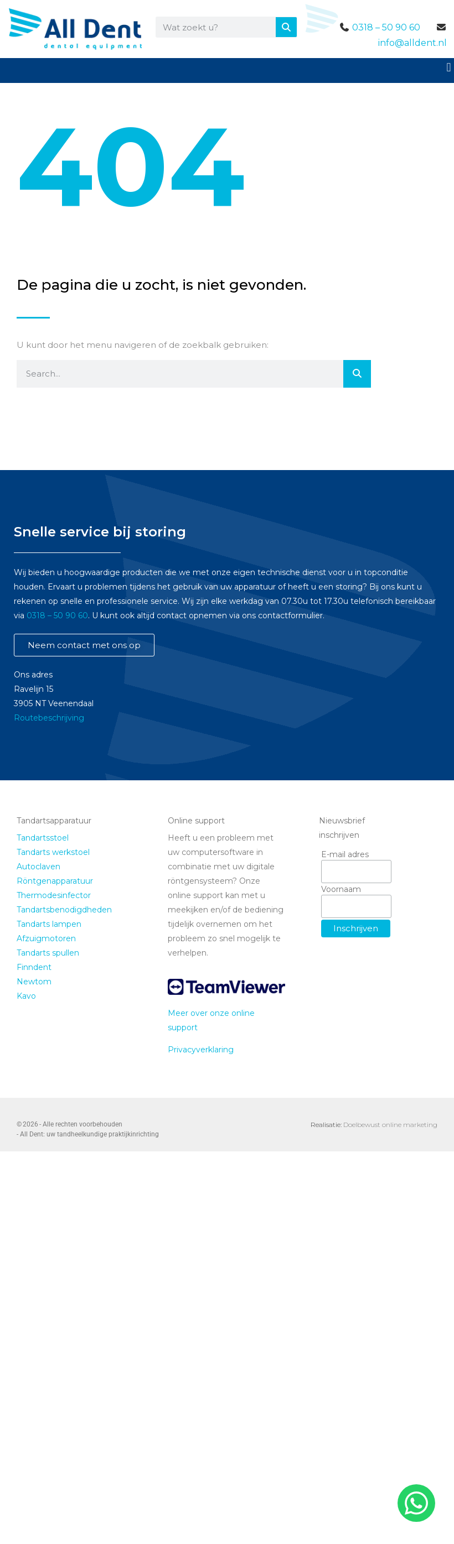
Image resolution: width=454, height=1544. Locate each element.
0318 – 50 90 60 (386, 27)
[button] (448, 67)
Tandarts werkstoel (53, 852)
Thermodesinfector (54, 895)
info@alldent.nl (412, 43)
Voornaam (341, 889)
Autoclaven (38, 867)
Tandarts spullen (48, 953)
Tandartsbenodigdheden (64, 910)
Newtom (34, 982)
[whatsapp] (415, 1503)
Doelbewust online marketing (390, 1124)
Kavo (26, 996)
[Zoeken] (286, 27)
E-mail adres (345, 854)
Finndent (34, 967)
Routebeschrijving (49, 718)
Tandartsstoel (43, 838)
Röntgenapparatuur (55, 881)
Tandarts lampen (49, 924)
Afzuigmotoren (46, 938)
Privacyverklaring (201, 1050)
